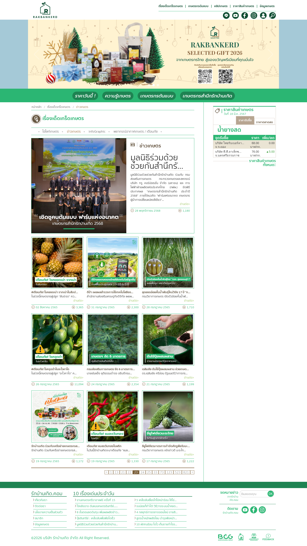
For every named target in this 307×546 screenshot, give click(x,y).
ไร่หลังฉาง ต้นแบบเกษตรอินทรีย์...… (97, 506)
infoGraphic (97, 131)
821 (186, 472)
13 (116, 472)
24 (142, 472)
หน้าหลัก (36, 107)
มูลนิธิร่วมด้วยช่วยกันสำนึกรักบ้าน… (97, 524)
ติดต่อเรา (40, 506)
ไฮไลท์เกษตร (50, 131)
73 (162, 472)
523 (177, 472)
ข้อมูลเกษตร (42, 524)
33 (155, 472)
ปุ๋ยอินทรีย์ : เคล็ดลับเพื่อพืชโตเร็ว (96, 518)
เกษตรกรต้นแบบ (156, 95)
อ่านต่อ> (185, 204)
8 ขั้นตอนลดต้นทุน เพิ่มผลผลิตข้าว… (98, 512)
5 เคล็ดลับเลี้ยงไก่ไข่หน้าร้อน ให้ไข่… (156, 500)
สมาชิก (39, 518)
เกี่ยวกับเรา (41, 500)
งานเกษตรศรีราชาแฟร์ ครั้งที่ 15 (96, 500)
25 (149, 472)
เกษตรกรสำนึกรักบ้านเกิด (207, 95)
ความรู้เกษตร (118, 95)
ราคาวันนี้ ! (85, 95)
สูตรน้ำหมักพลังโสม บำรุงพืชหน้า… (156, 518)
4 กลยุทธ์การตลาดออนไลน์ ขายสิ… (157, 512)
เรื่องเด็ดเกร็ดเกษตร (58, 107)
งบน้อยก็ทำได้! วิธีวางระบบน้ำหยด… (157, 506)
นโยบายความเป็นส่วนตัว (49, 512)
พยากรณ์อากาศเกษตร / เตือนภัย (136, 131)
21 (123, 472)
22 (129, 472)
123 (169, 472)
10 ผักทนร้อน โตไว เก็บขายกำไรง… (156, 524)
